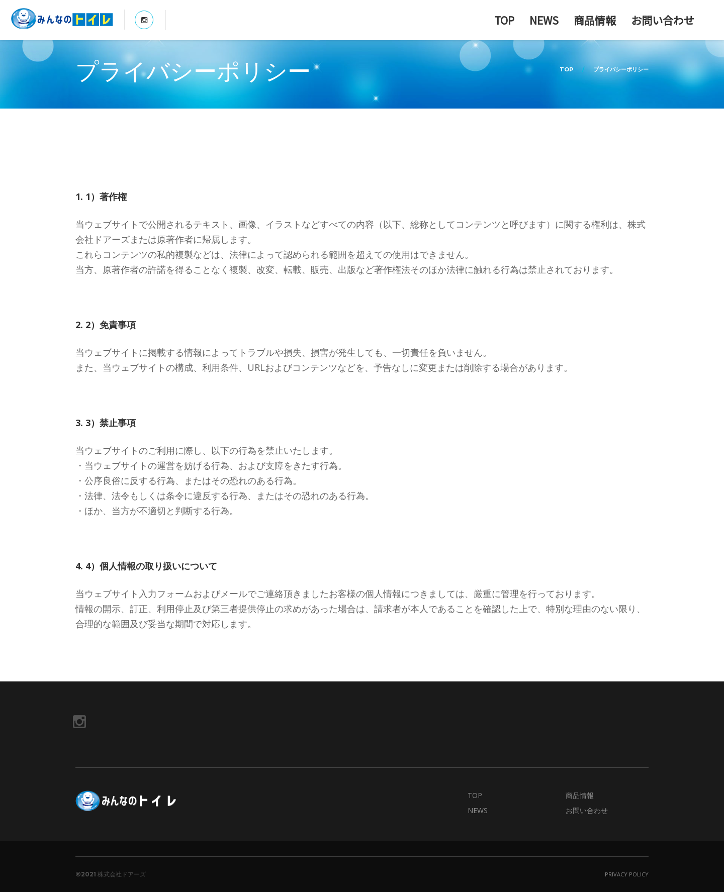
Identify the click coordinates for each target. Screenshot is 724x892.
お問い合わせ (662, 20)
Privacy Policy (627, 874)
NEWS (544, 20)
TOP (504, 20)
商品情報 (595, 20)
